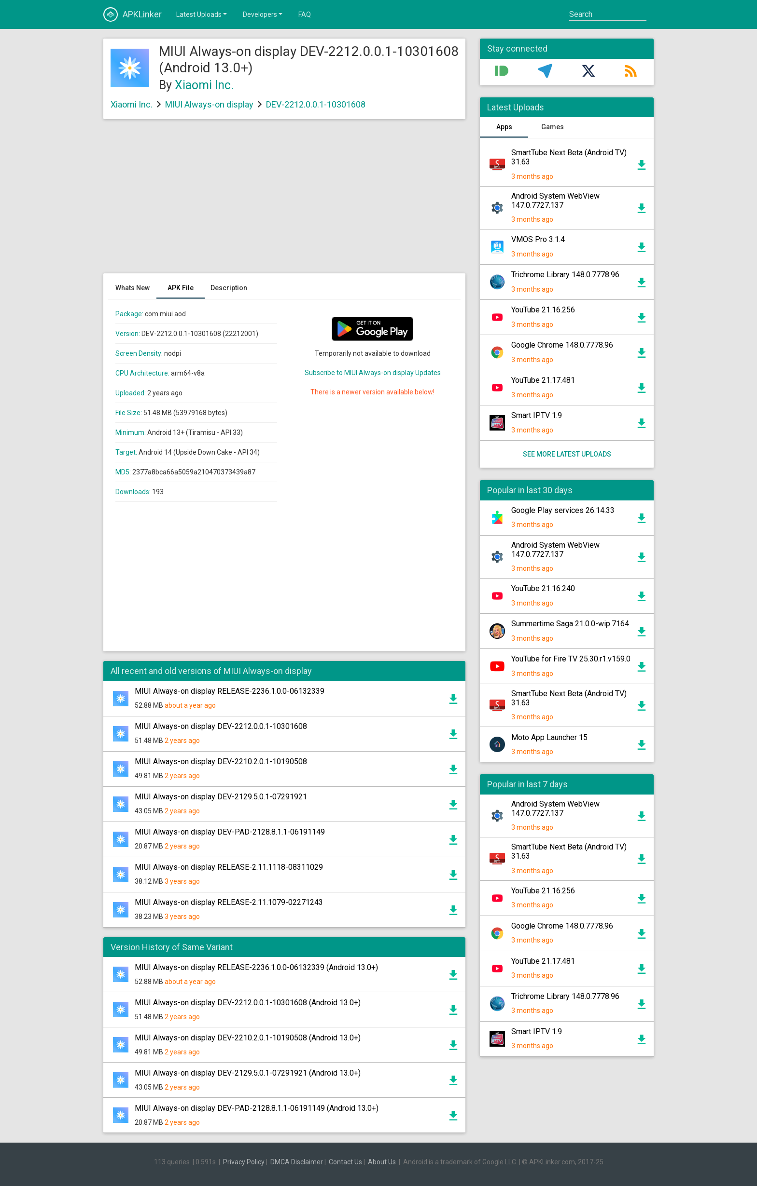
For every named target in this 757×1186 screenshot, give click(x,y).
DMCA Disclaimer (296, 1162)
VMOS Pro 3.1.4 (538, 239)
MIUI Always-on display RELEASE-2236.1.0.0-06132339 (229, 691)
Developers (263, 14)
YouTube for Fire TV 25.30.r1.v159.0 (571, 658)
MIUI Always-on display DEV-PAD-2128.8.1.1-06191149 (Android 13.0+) (256, 1108)
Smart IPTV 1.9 (536, 415)
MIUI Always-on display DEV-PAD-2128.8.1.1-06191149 (230, 831)
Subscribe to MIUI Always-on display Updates (373, 373)
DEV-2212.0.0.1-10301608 (315, 104)
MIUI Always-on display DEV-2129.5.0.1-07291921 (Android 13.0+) (248, 1073)
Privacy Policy (244, 1162)
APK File (181, 288)
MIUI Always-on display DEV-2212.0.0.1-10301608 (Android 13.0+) (248, 1002)
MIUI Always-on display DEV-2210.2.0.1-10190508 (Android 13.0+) (248, 1037)
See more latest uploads (567, 454)
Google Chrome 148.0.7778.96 (562, 345)
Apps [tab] (504, 127)
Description (228, 288)
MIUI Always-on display (209, 104)
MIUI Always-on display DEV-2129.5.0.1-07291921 (221, 796)
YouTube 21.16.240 (543, 588)
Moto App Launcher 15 (549, 737)
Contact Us (345, 1162)
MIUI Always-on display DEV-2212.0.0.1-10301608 (221, 726)
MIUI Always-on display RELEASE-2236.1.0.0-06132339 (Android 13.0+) (256, 967)
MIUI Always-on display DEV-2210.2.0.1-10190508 (221, 761)
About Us (382, 1162)
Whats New (132, 288)
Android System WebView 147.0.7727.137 (555, 200)
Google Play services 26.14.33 (563, 510)
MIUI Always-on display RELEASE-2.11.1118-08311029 (229, 867)
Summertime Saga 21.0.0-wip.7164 (570, 623)
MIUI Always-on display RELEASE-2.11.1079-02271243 (229, 902)
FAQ (304, 14)
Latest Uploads (202, 14)
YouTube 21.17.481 (543, 380)
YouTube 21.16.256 (543, 309)
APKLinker (132, 14)
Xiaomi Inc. (204, 85)
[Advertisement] (284, 201)
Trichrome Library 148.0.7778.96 (565, 274)
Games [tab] (552, 127)
